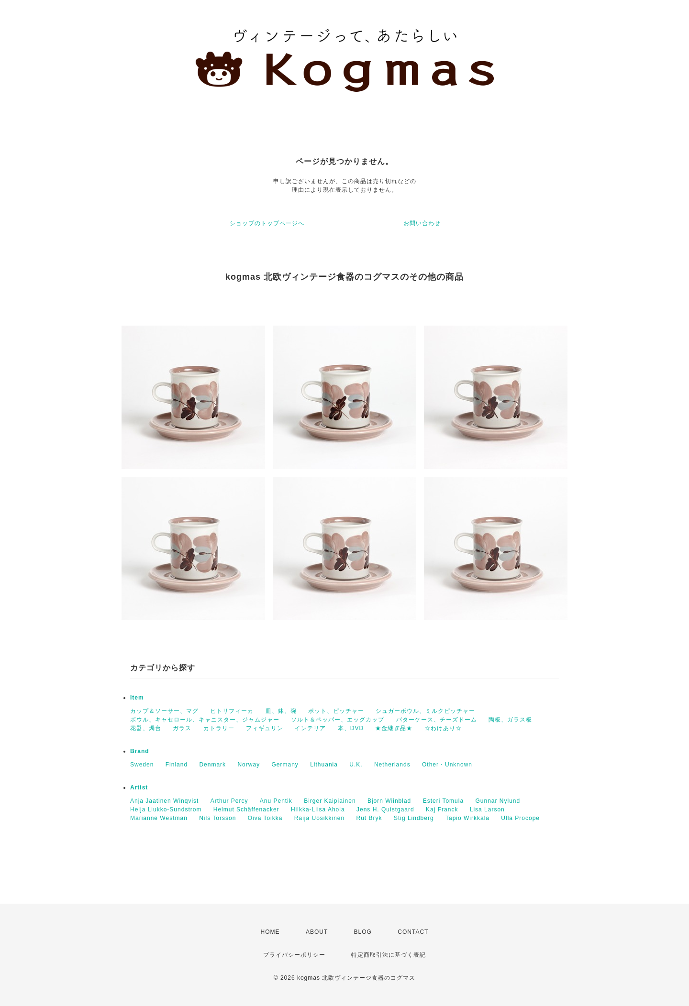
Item (137, 697)
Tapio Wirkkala (467, 818)
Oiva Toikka (265, 818)
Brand (139, 751)
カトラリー (218, 728)
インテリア (310, 728)
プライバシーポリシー (294, 954)
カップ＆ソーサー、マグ (164, 711)
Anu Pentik (276, 801)
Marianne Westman (159, 818)
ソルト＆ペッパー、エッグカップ (337, 719)
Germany (284, 764)
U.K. (355, 764)
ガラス (182, 728)
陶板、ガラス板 (510, 719)
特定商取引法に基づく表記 (388, 954)
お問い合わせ (422, 223)
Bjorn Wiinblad (389, 801)
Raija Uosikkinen (319, 818)
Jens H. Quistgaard (385, 809)
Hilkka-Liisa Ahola (318, 809)
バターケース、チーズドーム (436, 719)
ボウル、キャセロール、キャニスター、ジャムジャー (204, 719)
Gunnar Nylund (497, 801)
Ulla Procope (520, 818)
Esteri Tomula (443, 801)
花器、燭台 (145, 728)
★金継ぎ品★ (393, 728)
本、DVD (351, 728)
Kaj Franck (442, 809)
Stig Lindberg (414, 818)
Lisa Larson (487, 809)
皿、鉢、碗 (281, 711)
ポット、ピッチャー (336, 711)
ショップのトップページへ (267, 223)
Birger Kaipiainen (330, 801)
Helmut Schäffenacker (246, 809)
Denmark (212, 764)
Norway (248, 764)
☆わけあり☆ (443, 728)
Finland (177, 764)
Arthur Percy (229, 801)
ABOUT (317, 932)
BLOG (363, 932)
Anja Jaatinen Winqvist (164, 801)
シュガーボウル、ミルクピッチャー (425, 711)
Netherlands (392, 764)
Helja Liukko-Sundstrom (165, 809)
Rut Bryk (369, 818)
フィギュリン (264, 728)
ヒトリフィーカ (232, 711)
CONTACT (413, 932)
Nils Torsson (217, 818)
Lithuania (324, 764)
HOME (270, 932)
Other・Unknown (447, 764)
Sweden (142, 764)
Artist (139, 787)
